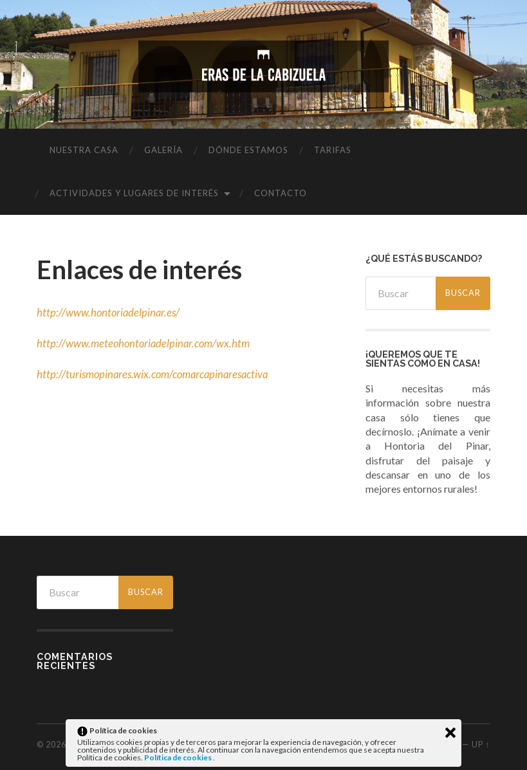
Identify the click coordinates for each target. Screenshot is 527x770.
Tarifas (332, 150)
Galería (163, 150)
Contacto (280, 193)
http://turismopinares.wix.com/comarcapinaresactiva (156, 374)
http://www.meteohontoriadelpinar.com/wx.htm (145, 343)
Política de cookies (178, 757)
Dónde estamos (248, 150)
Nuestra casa (84, 150)
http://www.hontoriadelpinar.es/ (110, 312)
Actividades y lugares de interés (134, 193)
